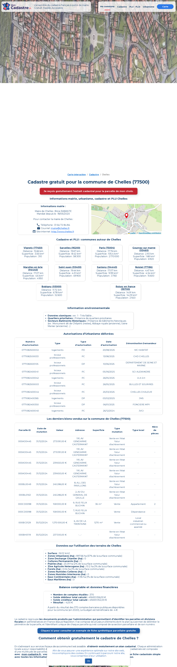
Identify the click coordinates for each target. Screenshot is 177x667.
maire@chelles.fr (60, 228)
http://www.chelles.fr (62, 231)
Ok (88, 661)
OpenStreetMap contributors (150, 233)
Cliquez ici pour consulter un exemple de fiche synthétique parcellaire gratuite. (88, 630)
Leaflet (132, 233)
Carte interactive (76, 174)
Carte (165, 6)
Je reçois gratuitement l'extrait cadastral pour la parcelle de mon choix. (88, 191)
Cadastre (94, 174)
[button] (126, 216)
